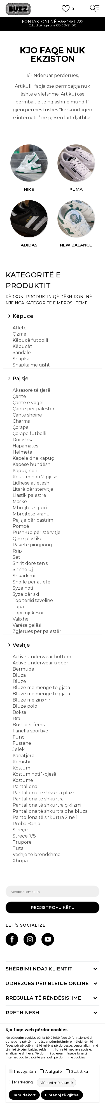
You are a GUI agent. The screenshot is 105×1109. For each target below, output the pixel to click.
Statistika (79, 1071)
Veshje (21, 645)
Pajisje (21, 378)
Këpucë (23, 316)
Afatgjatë (53, 1071)
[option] (52, 24)
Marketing (23, 1082)
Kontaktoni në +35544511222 (52, 21)
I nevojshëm (25, 1071)
